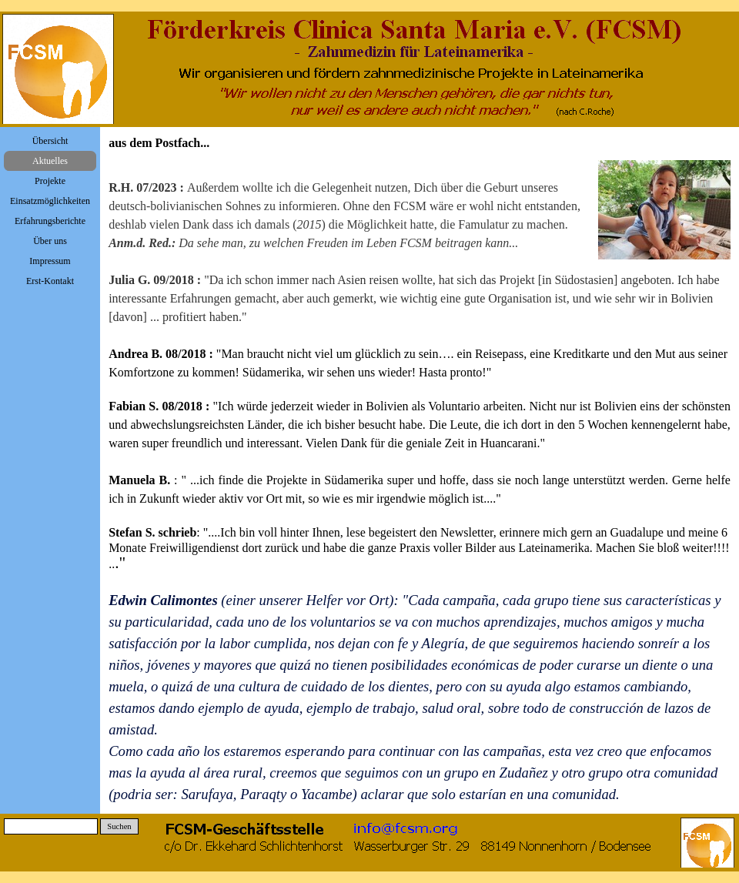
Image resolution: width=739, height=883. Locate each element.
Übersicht (50, 140)
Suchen (119, 826)
